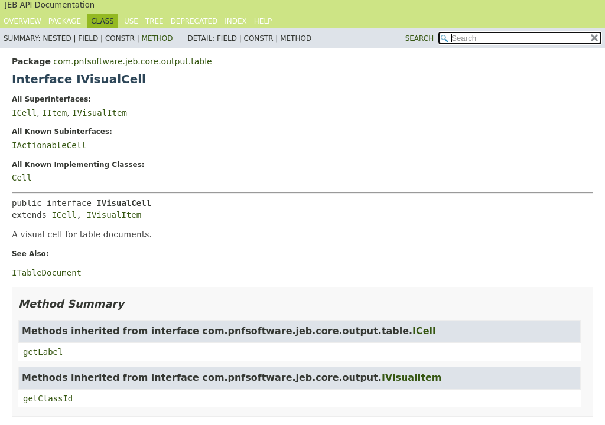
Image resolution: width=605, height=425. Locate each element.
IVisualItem (99, 112)
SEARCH (419, 38)
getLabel (43, 352)
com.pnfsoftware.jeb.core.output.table (132, 61)
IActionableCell (49, 145)
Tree (154, 21)
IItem (54, 112)
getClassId (48, 398)
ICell (24, 112)
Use (131, 21)
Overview (22, 21)
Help (263, 21)
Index (236, 21)
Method (157, 38)
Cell (22, 177)
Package (64, 21)
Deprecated (194, 21)
